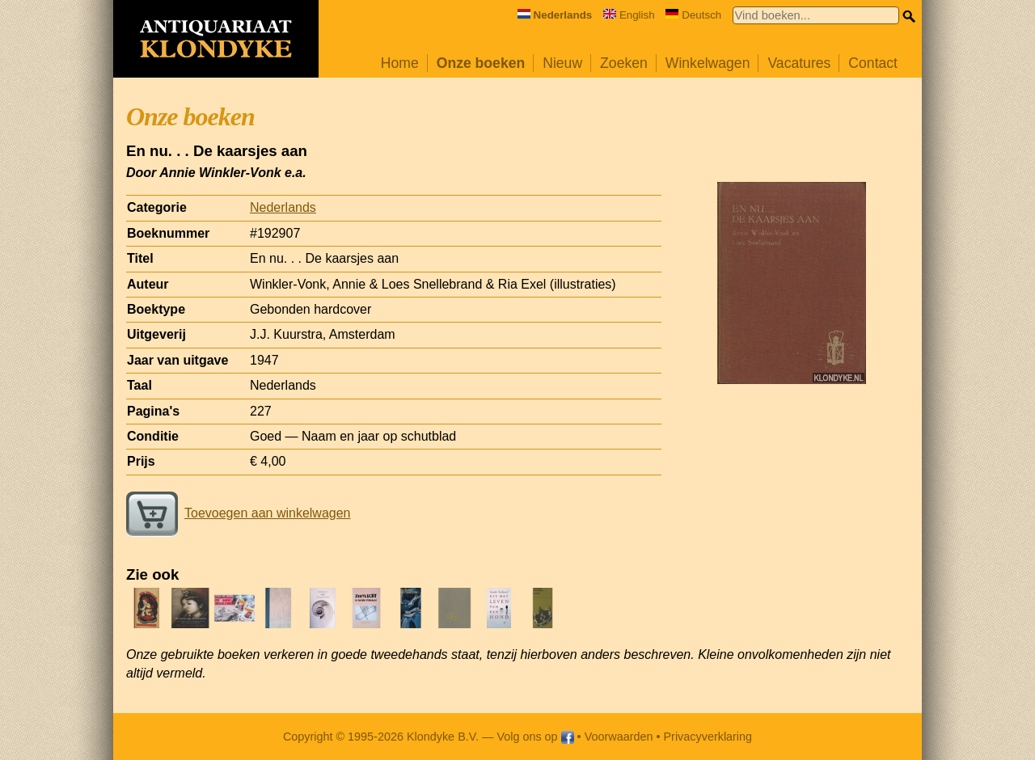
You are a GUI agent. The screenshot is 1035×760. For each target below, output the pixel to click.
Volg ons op (534, 736)
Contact (873, 63)
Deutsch (693, 15)
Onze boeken (481, 63)
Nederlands (283, 207)
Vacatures (798, 63)
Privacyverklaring (708, 736)
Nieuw (562, 63)
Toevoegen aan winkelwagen (238, 513)
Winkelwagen (707, 63)
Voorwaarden (619, 736)
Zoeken (624, 63)
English (629, 15)
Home (400, 63)
